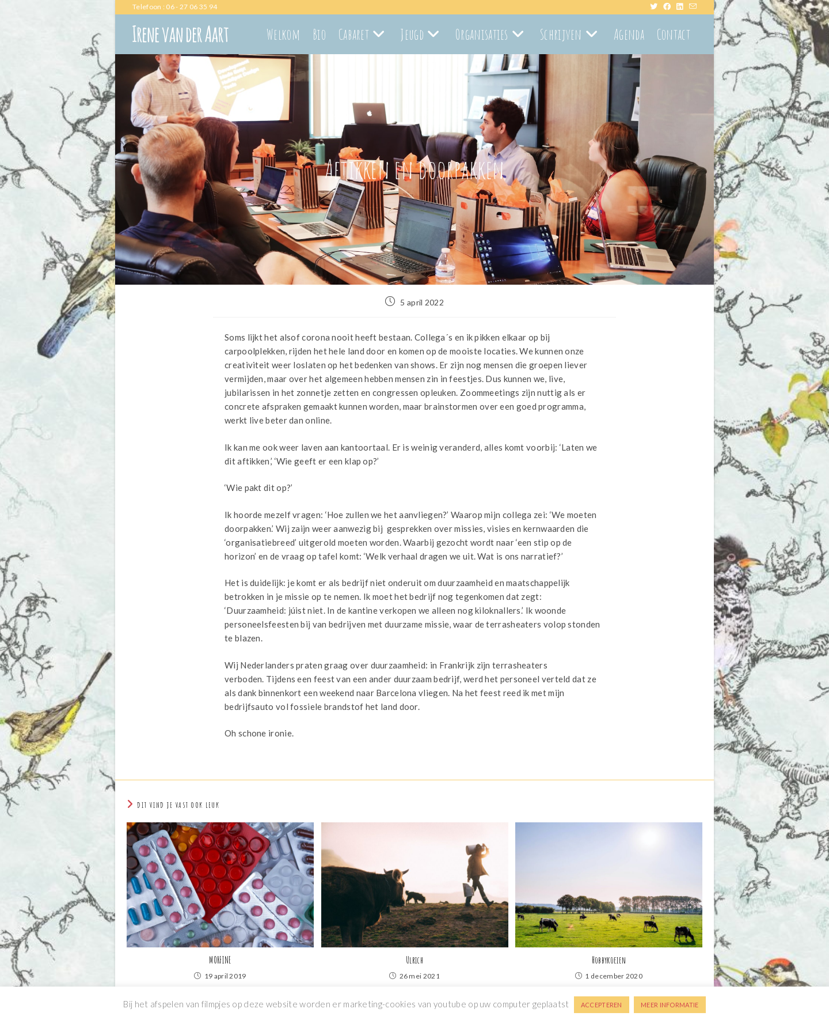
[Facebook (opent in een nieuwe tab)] (669, 7)
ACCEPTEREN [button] (601, 1004)
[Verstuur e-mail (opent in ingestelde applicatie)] (693, 7)
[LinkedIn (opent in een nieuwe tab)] (682, 7)
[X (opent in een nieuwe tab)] (656, 7)
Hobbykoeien (609, 960)
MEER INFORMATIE (670, 1004)
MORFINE (220, 960)
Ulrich (414, 960)
